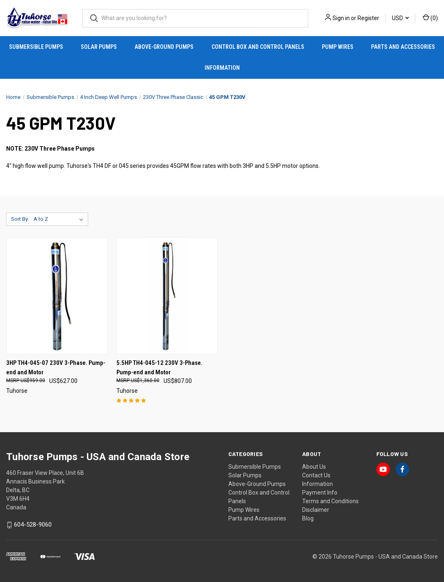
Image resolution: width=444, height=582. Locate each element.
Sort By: (20, 219)
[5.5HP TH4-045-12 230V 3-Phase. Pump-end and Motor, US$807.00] (167, 296)
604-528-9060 (33, 525)
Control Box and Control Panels (258, 47)
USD (400, 18)
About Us (314, 466)
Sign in (341, 18)
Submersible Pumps (36, 47)
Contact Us (316, 475)
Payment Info (319, 492)
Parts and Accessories (403, 47)
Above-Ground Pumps (164, 47)
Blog (308, 518)
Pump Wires (337, 47)
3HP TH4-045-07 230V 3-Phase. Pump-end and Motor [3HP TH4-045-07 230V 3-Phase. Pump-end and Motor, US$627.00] (55, 367)
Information (222, 67)
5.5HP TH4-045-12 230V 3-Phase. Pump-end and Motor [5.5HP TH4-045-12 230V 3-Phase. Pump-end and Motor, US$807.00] (159, 367)
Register (368, 18)
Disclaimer (315, 509)
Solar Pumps (99, 47)
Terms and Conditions (330, 501)
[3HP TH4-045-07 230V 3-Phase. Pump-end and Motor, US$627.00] (57, 296)
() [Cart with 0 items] (430, 17)
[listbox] (60, 219)
